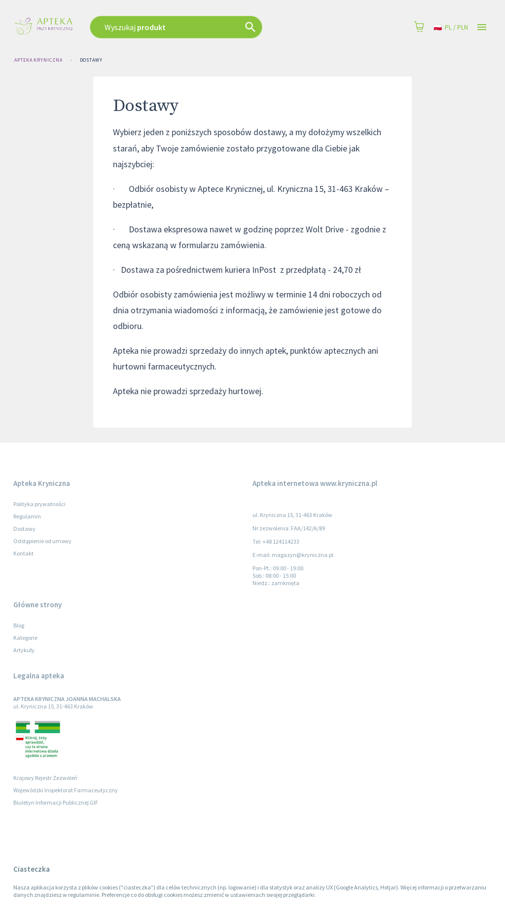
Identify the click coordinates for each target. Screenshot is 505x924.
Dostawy (91, 60)
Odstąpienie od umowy (42, 541)
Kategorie (25, 637)
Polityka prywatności (39, 504)
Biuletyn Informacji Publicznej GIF (55, 802)
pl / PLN (451, 27)
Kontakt (23, 553)
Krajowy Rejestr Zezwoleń (45, 777)
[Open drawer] (482, 27)
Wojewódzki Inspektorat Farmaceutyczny (65, 790)
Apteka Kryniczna (38, 60)
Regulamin (27, 516)
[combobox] (204, 27)
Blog (18, 625)
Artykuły (24, 650)
